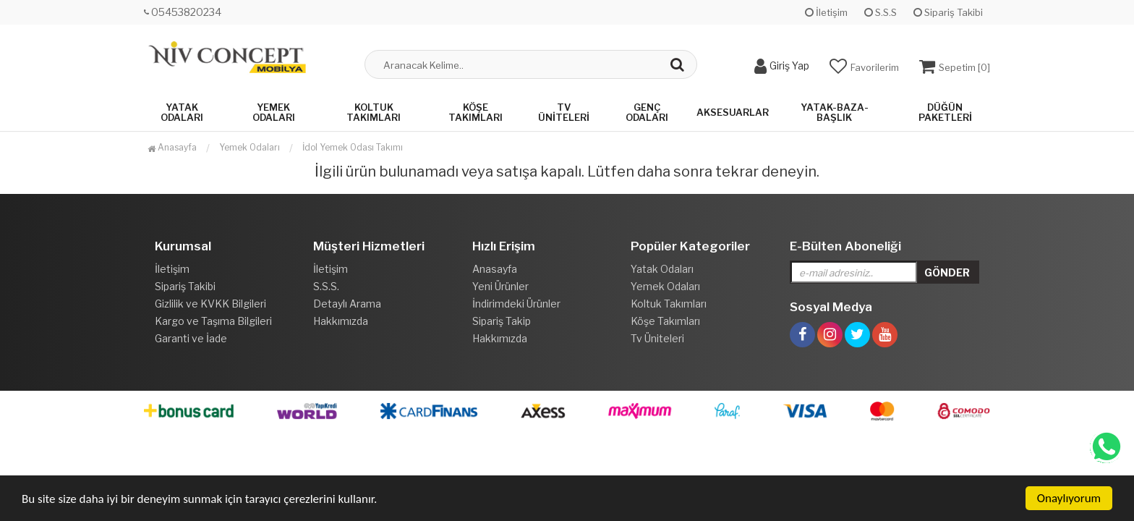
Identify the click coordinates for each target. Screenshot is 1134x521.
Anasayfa (172, 147)
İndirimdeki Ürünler (516, 303)
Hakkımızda (340, 321)
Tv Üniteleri (563, 112)
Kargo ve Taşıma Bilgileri (213, 321)
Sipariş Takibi (948, 12)
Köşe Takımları (475, 112)
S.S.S (880, 12)
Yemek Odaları (273, 112)
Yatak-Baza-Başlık (835, 112)
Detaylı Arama (347, 303)
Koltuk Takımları (373, 112)
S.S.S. (326, 286)
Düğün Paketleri (945, 112)
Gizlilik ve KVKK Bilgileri (210, 303)
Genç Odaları (647, 112)
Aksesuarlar (732, 112)
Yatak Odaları (182, 112)
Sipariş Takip (501, 321)
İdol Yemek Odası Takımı (352, 147)
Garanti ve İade (191, 338)
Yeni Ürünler (500, 286)
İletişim (826, 12)
